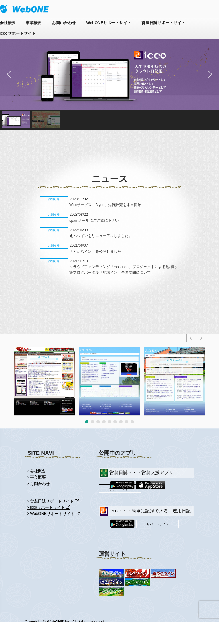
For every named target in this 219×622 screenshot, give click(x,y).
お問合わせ (38, 483)
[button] (8, 74)
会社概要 (36, 471)
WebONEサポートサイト (108, 22)
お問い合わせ (64, 22)
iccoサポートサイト (48, 507)
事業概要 (34, 22)
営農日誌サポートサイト (163, 22)
